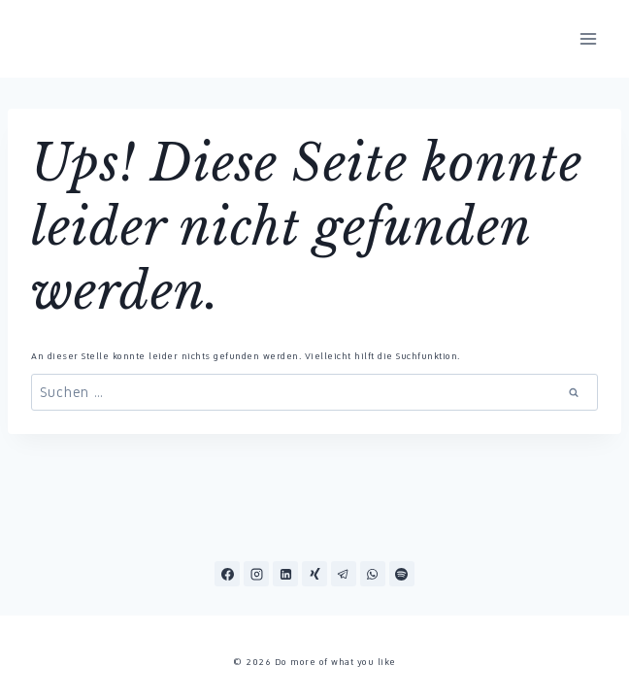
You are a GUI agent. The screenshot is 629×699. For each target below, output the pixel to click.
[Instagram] (256, 573)
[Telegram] (343, 573)
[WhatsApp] (372, 573)
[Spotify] (401, 573)
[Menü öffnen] (588, 38)
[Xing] (314, 573)
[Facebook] (227, 573)
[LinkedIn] (285, 573)
